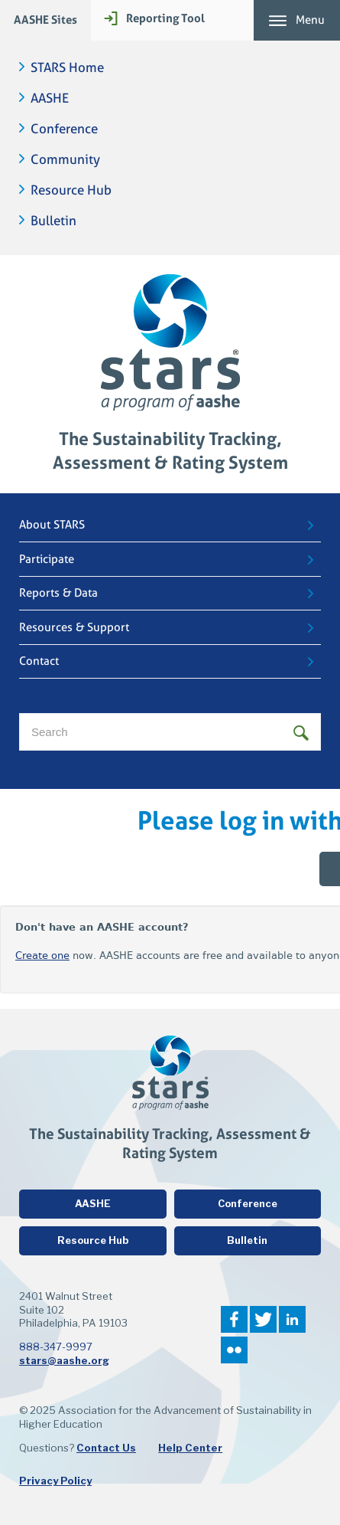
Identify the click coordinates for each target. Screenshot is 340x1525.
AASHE (50, 98)
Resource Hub (71, 190)
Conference (64, 129)
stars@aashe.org (64, 1360)
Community (65, 160)
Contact (39, 661)
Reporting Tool (165, 18)
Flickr (234, 1350)
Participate (46, 559)
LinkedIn (292, 1319)
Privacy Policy (55, 1480)
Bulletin (53, 221)
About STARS (52, 525)
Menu (310, 20)
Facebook (234, 1319)
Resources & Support (74, 627)
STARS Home (67, 68)
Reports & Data (58, 593)
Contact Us (106, 1448)
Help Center (190, 1448)
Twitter (263, 1319)
